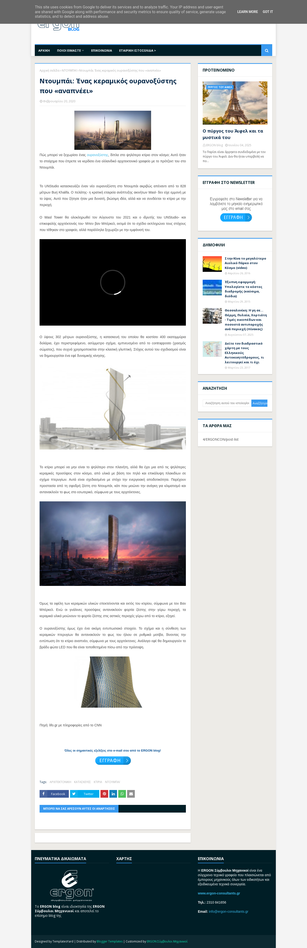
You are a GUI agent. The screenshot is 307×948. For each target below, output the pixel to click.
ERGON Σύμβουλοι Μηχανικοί (167, 941)
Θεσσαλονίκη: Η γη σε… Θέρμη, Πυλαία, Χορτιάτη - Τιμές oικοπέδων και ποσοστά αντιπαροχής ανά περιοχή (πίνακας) (246, 319)
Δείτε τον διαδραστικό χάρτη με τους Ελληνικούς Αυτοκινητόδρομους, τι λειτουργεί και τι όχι (244, 352)
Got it (268, 12)
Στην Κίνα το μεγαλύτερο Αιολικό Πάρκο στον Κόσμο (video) (245, 263)
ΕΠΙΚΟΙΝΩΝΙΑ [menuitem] (101, 50)
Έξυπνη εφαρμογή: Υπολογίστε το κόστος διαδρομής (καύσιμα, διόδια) (243, 289)
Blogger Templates (110, 941)
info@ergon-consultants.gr (228, 911)
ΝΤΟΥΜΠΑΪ (69, 70)
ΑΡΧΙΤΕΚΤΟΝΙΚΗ (60, 782)
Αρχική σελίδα (49, 70)
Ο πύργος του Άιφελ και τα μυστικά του (233, 134)
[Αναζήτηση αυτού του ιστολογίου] (227, 403)
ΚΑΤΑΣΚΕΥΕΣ (82, 782)
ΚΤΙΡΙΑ (98, 782)
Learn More (247, 12)
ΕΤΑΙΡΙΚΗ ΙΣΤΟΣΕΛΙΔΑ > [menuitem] (137, 50)
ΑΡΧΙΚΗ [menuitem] (44, 50)
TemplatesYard (63, 941)
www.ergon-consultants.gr (219, 893)
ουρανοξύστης (97, 155)
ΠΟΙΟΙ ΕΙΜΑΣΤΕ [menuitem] (69, 50)
